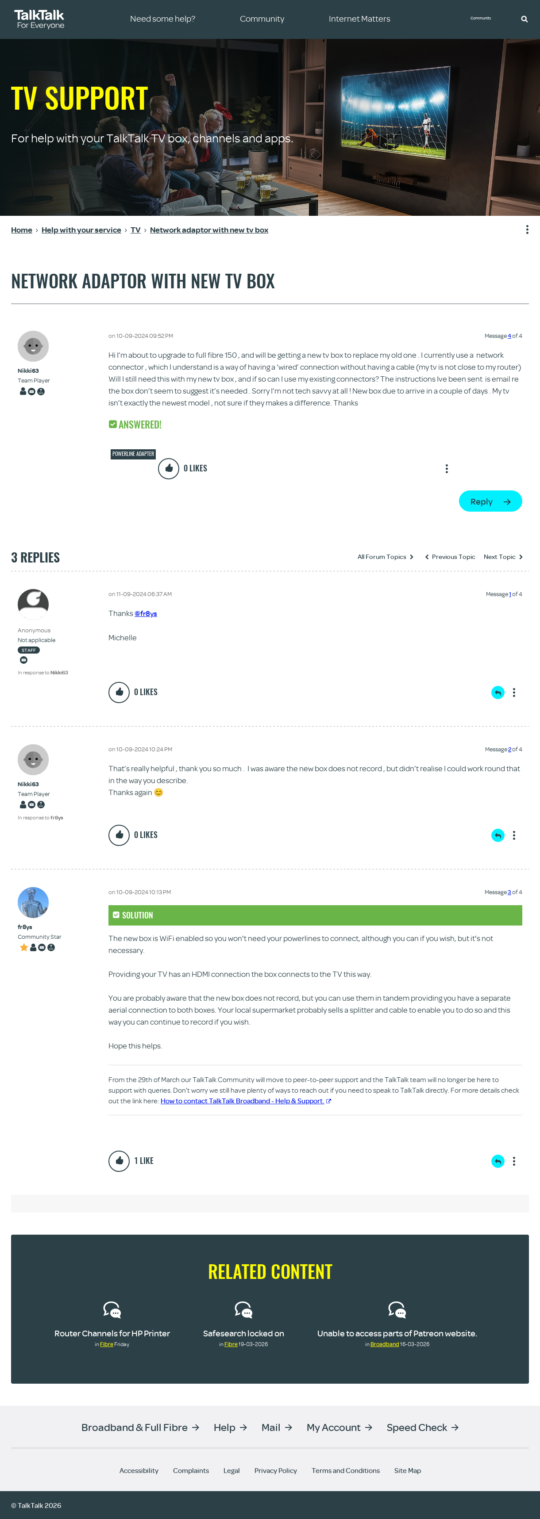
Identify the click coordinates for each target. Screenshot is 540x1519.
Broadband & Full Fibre (134, 1426)
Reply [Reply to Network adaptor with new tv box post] (482, 501)
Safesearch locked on (243, 1332)
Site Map (407, 1469)
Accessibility (139, 1469)
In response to (43, 672)
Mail (271, 1426)
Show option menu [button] (522, 230)
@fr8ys (146, 613)
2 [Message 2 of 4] (509, 749)
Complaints (191, 1469)
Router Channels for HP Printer (112, 1332)
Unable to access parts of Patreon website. (397, 1332)
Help (224, 1426)
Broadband (384, 1343)
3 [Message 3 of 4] (509, 891)
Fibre (106, 1343)
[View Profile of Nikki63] (34, 370)
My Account (334, 1426)
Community (484, 19)
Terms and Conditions (346, 1469)
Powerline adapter (133, 453)
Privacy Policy (276, 1469)
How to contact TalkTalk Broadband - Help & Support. (246, 1100)
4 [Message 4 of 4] (509, 336)
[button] (524, 18)
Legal (232, 1469)
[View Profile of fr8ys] (40, 926)
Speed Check (417, 1426)
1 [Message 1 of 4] (510, 594)
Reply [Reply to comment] (498, 692)
